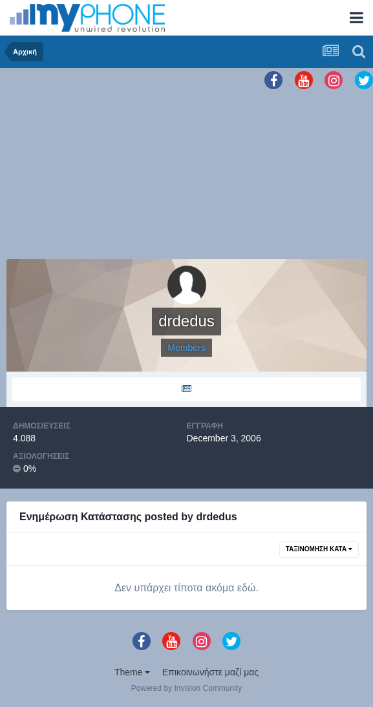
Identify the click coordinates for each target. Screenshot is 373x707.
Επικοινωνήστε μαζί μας (210, 672)
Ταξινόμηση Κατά (319, 549)
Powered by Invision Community (186, 688)
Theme (132, 672)
